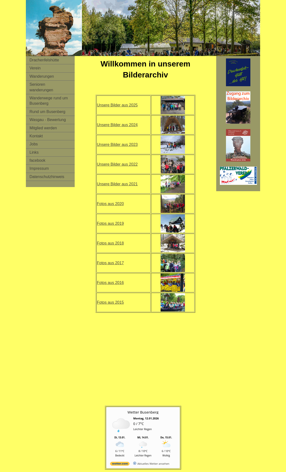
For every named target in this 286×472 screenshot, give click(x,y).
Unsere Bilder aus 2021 (117, 184)
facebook (37, 160)
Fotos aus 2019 (110, 223)
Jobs (34, 144)
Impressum (39, 168)
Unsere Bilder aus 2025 (117, 105)
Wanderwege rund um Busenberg (49, 100)
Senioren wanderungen (41, 87)
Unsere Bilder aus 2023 (117, 144)
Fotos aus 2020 (110, 204)
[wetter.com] (120, 464)
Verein (35, 68)
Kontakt (36, 136)
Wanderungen (42, 76)
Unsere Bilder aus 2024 (117, 125)
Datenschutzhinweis (47, 177)
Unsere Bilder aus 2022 (117, 164)
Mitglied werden (43, 128)
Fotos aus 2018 (110, 243)
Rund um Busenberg (47, 112)
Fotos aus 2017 (110, 263)
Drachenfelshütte (44, 60)
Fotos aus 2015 (110, 302)
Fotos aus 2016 (110, 283)
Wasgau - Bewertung (48, 120)
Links (34, 152)
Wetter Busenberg (143, 412)
